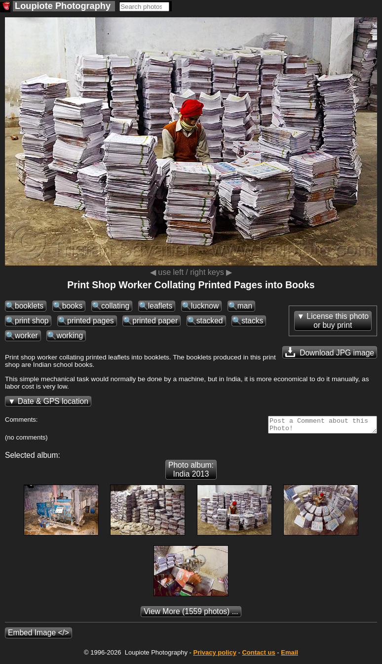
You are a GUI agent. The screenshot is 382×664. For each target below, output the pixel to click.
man (244, 306)
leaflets (160, 306)
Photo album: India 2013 (191, 472)
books (72, 306)
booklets (29, 306)
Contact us (258, 655)
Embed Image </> (38, 635)
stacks (252, 320)
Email (289, 655)
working (69, 335)
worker (26, 335)
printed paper (155, 320)
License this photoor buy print (337, 320)
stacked (209, 320)
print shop (31, 320)
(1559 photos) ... (191, 614)
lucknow (205, 306)
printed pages (90, 320)
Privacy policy (214, 655)
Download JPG (329, 352)
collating (115, 306)
